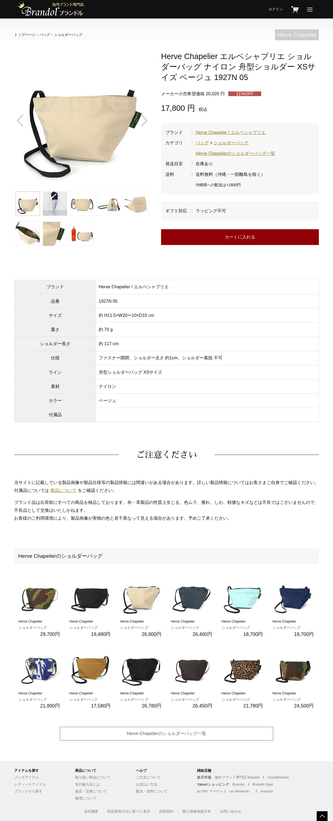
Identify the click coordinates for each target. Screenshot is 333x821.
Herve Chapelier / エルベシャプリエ (231, 132)
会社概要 (91, 811)
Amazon (266, 791)
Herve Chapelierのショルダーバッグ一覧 (235, 153)
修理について (85, 798)
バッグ (44, 35)
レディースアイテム (30, 784)
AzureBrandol (278, 777)
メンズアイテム (26, 777)
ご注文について (148, 777)
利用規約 (166, 811)
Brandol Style (262, 784)
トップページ (24, 35)
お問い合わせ (230, 811)
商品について (63, 490)
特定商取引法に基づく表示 (128, 811)
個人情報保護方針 (196, 811)
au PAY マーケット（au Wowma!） (224, 791)
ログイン (276, 9)
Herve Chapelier (297, 35)
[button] (20, 121)
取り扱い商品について (92, 777)
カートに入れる (240, 237)
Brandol (239, 784)
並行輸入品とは (87, 784)
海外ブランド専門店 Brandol (237, 777)
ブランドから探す (28, 791)
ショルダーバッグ (68, 35)
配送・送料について (152, 791)
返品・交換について (91, 791)
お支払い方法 (146, 784)
